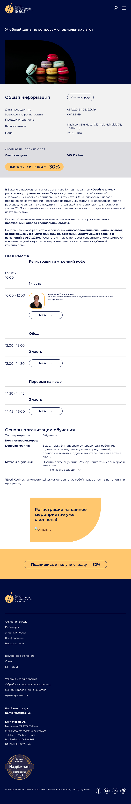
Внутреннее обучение (19, 655)
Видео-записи (14, 643)
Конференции (14, 638)
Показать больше (65, 469)
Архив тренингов (16, 695)
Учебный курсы (15, 632)
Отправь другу (80, 97)
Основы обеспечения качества (25, 689)
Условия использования (21, 679)
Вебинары (12, 627)
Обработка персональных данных (28, 684)
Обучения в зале (16, 621)
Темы (46, 315)
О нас (9, 661)
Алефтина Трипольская (61, 294)
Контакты (11, 666)
